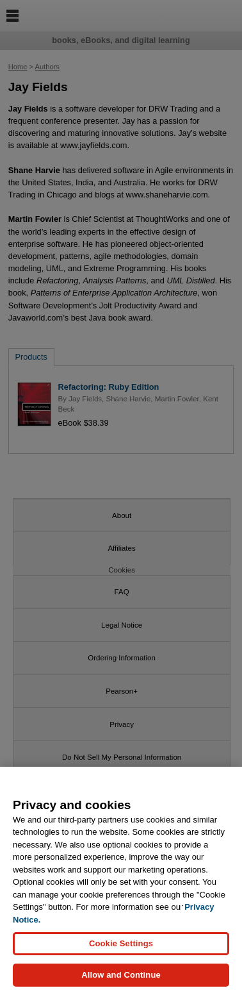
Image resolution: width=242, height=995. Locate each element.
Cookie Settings (121, 946)
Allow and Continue (121, 977)
